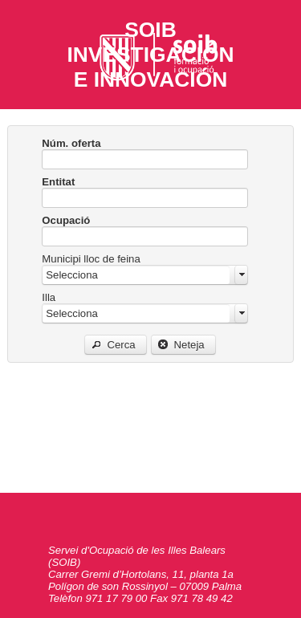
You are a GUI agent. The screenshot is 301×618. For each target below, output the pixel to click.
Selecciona (72, 275)
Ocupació (66, 220)
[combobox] (145, 275)
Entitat (58, 182)
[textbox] (145, 159)
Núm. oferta (71, 143)
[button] (115, 345)
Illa (48, 297)
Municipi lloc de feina (91, 259)
